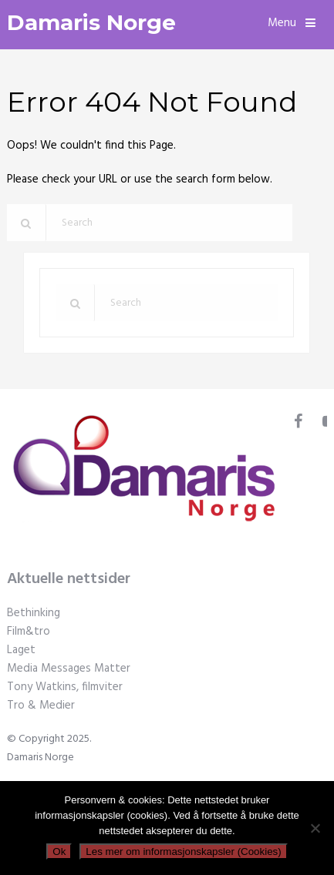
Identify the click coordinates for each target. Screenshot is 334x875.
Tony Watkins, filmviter (65, 687)
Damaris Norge (91, 22)
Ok (59, 851)
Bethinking (33, 613)
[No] (314, 828)
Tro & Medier (41, 705)
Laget (21, 650)
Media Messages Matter (68, 668)
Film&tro (28, 631)
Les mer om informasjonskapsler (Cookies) (183, 851)
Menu (282, 23)
